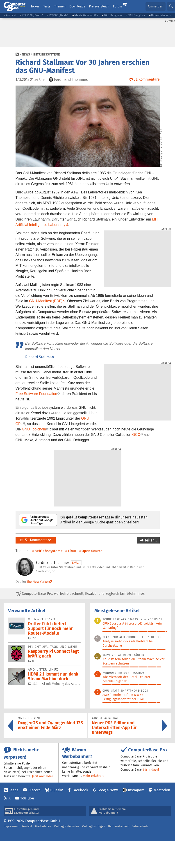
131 (33, 683)
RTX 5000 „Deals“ (32, 15)
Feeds (13, 790)
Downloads (77, 6)
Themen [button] (60, 6)
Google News (108, 790)
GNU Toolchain (34, 429)
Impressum (11, 826)
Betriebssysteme (46, 54)
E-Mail (76, 562)
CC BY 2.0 (161, 134)
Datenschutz (140, 826)
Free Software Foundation (36, 394)
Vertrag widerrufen (66, 826)
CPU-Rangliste (136, 15)
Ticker (35, 6)
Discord (34, 790)
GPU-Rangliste (113, 15)
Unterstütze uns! (161, 15)
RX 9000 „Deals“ (58, 15)
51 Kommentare (35, 540)
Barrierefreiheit (118, 826)
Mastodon (162, 790)
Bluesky (56, 790)
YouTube (27, 798)
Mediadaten (43, 826)
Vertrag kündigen (93, 826)
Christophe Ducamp (161, 151)
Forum (117, 6)
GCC (136, 435)
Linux (72, 550)
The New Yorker (38, 581)
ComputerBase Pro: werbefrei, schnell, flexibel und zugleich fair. (80, 593)
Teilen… (150, 540)
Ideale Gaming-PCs (86, 15)
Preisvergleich (99, 6)
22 (32, 638)
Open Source (92, 550)
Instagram (136, 790)
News (26, 54)
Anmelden (155, 6)
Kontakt (26, 826)
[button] (171, 6)
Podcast (11, 15)
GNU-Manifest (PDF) (45, 301)
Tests (46, 6)
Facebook (80, 790)
